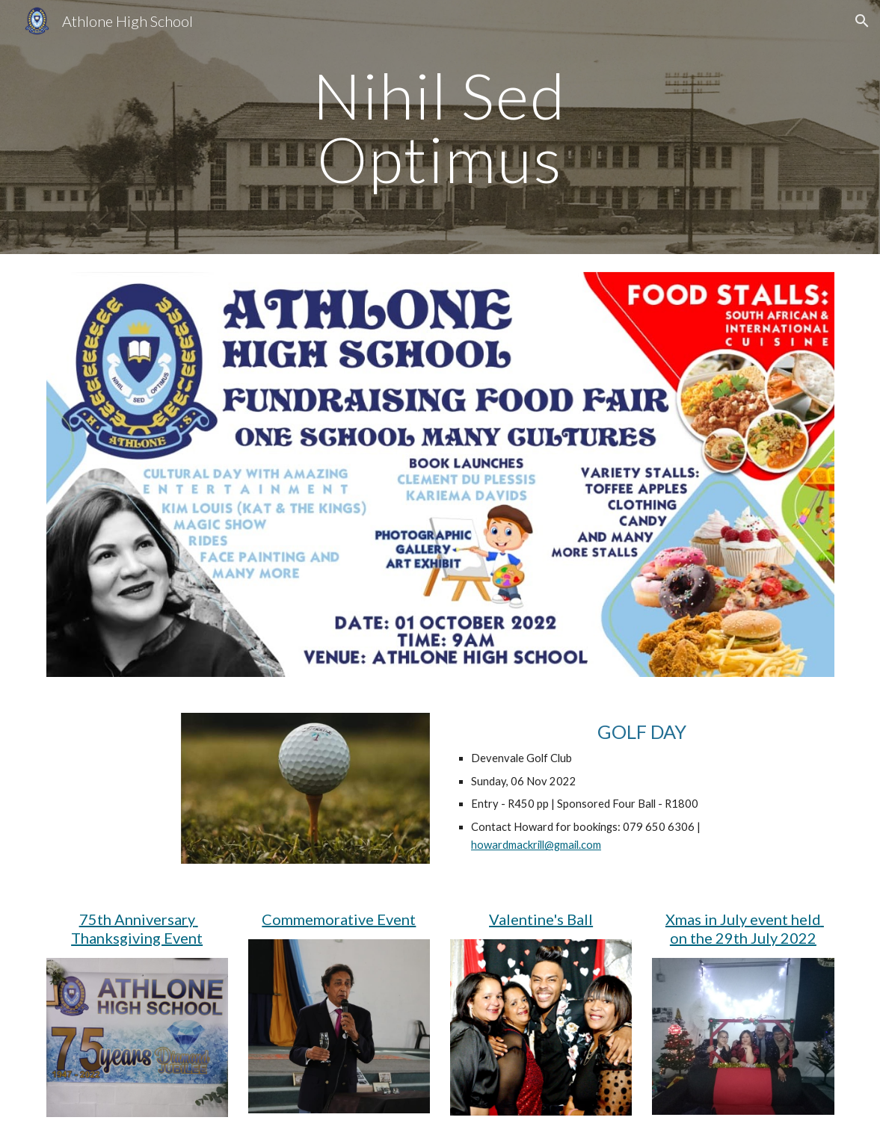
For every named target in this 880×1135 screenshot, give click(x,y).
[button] (862, 21)
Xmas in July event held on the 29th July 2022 (744, 928)
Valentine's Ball (541, 919)
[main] (440, 127)
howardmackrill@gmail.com (536, 844)
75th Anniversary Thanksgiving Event (137, 928)
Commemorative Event (339, 919)
